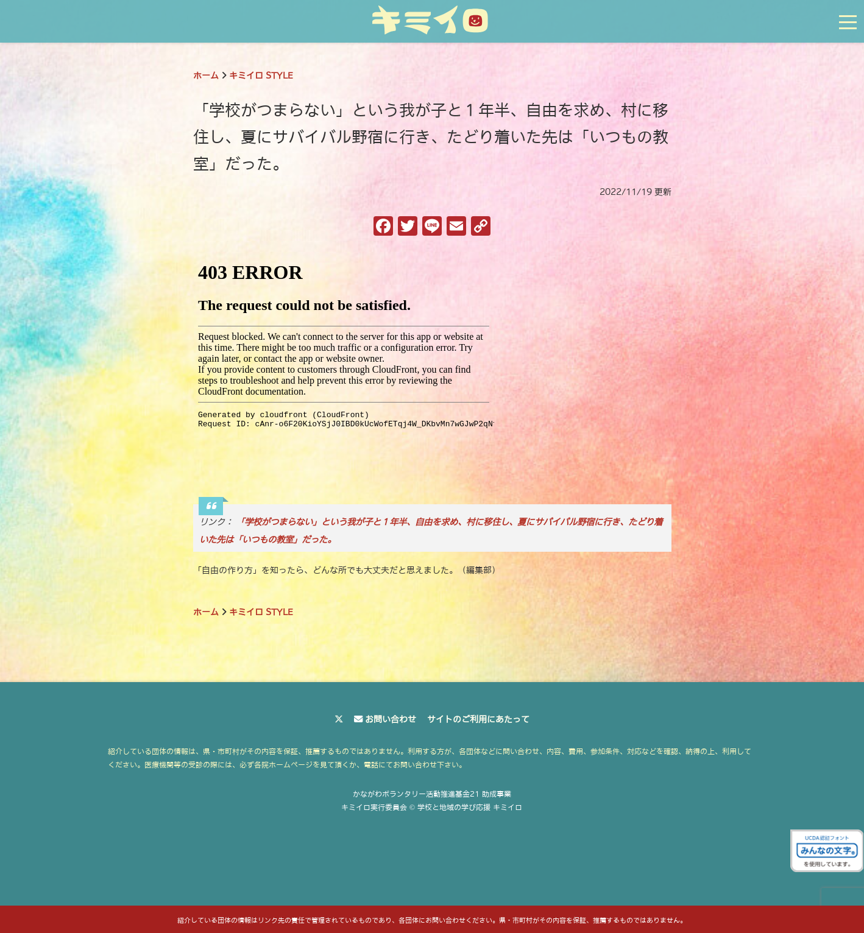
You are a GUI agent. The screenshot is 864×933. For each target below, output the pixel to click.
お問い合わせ (390, 719)
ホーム (206, 75)
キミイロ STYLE (261, 75)
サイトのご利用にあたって (478, 719)
